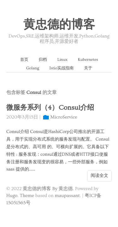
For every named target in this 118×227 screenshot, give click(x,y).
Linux (62, 59)
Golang (32, 68)
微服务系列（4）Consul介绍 (50, 108)
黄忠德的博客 (59, 25)
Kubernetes (88, 59)
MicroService (63, 117)
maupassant (67, 195)
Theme (27, 195)
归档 (43, 59)
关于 (88, 68)
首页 (24, 59)
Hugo (11, 195)
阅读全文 (99, 175)
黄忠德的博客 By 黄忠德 (48, 188)
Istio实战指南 (61, 68)
